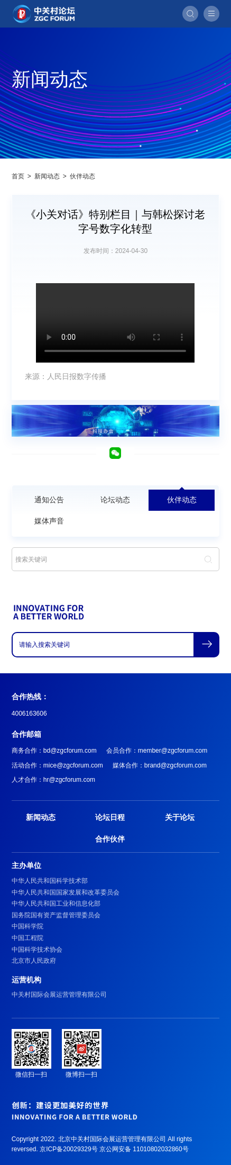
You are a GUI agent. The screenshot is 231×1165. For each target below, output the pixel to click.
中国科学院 (27, 926)
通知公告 (49, 499)
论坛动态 (115, 499)
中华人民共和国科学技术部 (50, 880)
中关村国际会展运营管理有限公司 (59, 994)
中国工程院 (27, 938)
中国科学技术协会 (37, 949)
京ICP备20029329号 (68, 1149)
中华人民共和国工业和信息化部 (56, 903)
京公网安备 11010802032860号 (144, 1149)
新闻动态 (47, 176)
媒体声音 (49, 521)
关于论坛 (180, 817)
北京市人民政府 (34, 960)
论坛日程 (110, 817)
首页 (18, 176)
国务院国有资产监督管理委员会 (56, 915)
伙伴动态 (82, 176)
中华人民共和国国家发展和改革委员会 (65, 892)
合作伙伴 (110, 839)
